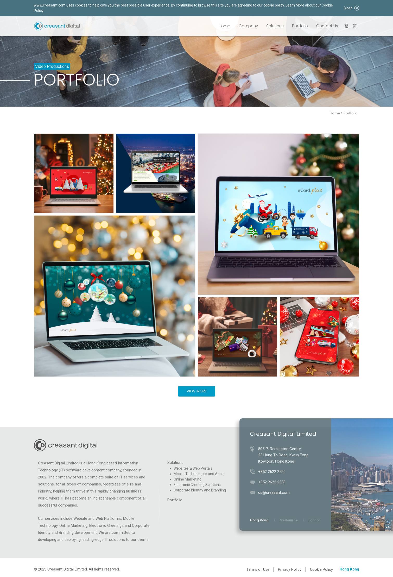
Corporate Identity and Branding (200, 490)
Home (224, 26)
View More (197, 391)
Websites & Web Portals (193, 468)
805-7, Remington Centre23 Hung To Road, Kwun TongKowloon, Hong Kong (285, 455)
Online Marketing (187, 479)
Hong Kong (349, 569)
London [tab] (316, 520)
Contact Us (327, 26)
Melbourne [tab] (291, 520)
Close (351, 8)
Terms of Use (257, 569)
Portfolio (300, 26)
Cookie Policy (321, 569)
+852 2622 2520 (274, 471)
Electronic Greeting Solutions (197, 485)
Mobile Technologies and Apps (199, 474)
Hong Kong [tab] (261, 520)
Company (248, 26)
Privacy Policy (289, 569)
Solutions (275, 26)
